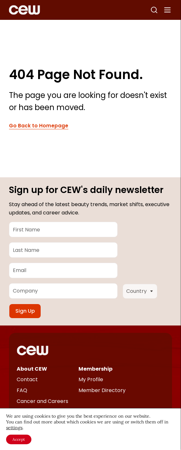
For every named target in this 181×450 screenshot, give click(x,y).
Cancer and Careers (42, 401)
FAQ (22, 390)
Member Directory (102, 390)
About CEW (32, 369)
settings (14, 427)
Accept (18, 439)
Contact (27, 379)
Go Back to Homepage (38, 126)
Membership (95, 369)
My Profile (90, 379)
